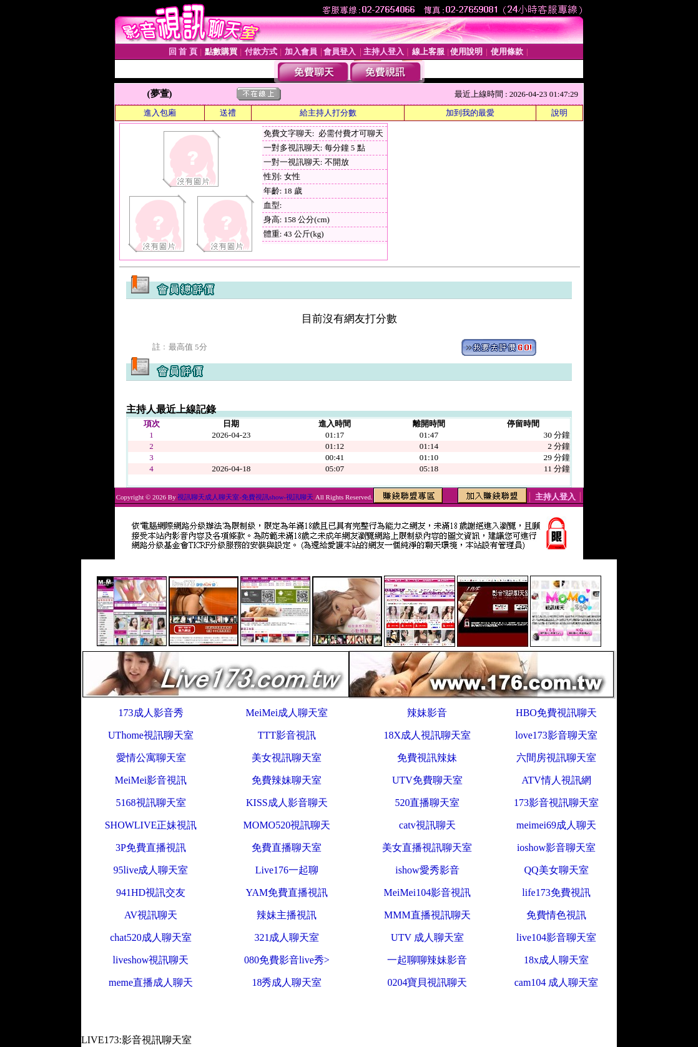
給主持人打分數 (328, 112)
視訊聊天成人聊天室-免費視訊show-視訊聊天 (245, 497)
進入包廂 (160, 112)
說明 (559, 112)
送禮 (228, 112)
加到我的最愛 (470, 112)
